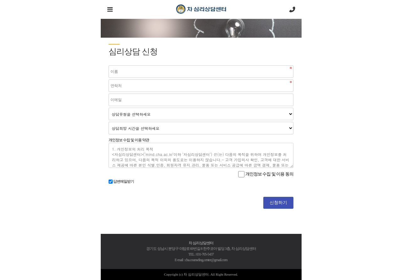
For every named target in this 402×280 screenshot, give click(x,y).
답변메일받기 (123, 181)
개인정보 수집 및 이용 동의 (269, 174)
